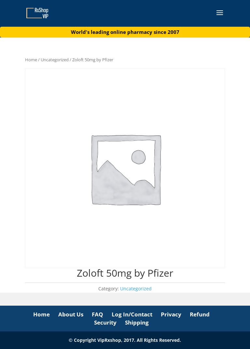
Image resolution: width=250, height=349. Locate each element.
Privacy (171, 314)
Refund (200, 314)
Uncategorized (55, 60)
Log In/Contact (132, 314)
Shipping (137, 322)
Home (31, 60)
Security (105, 322)
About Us (70, 314)
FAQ (97, 314)
